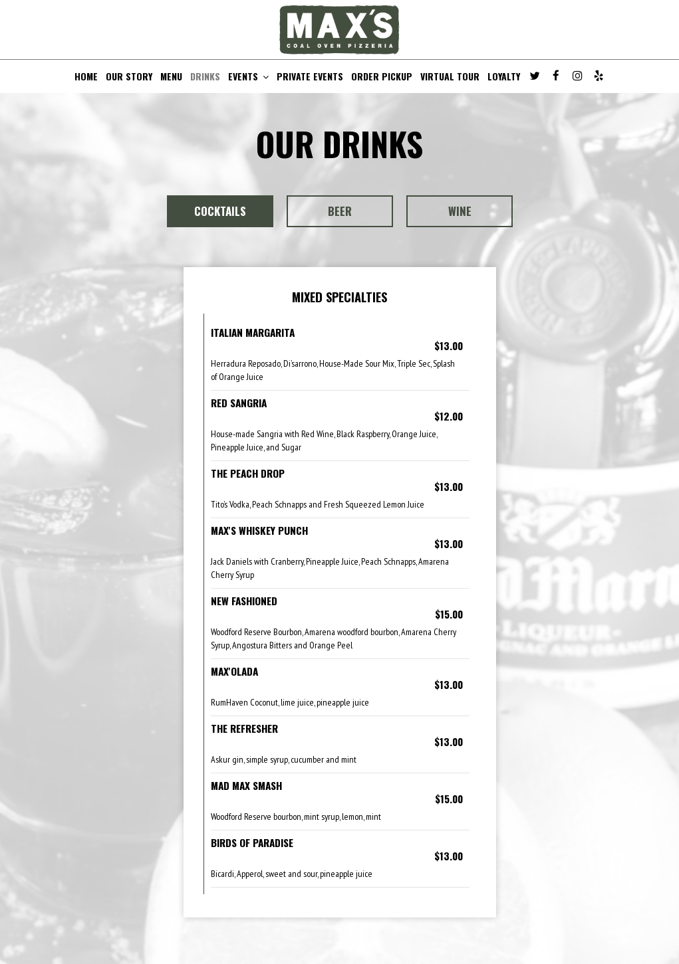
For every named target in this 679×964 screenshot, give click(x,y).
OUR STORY (129, 76)
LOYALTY (503, 76)
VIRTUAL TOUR (449, 76)
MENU (171, 76)
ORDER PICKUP (381, 76)
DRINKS (205, 76)
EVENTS (248, 76)
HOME (86, 76)
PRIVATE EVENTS (310, 76)
